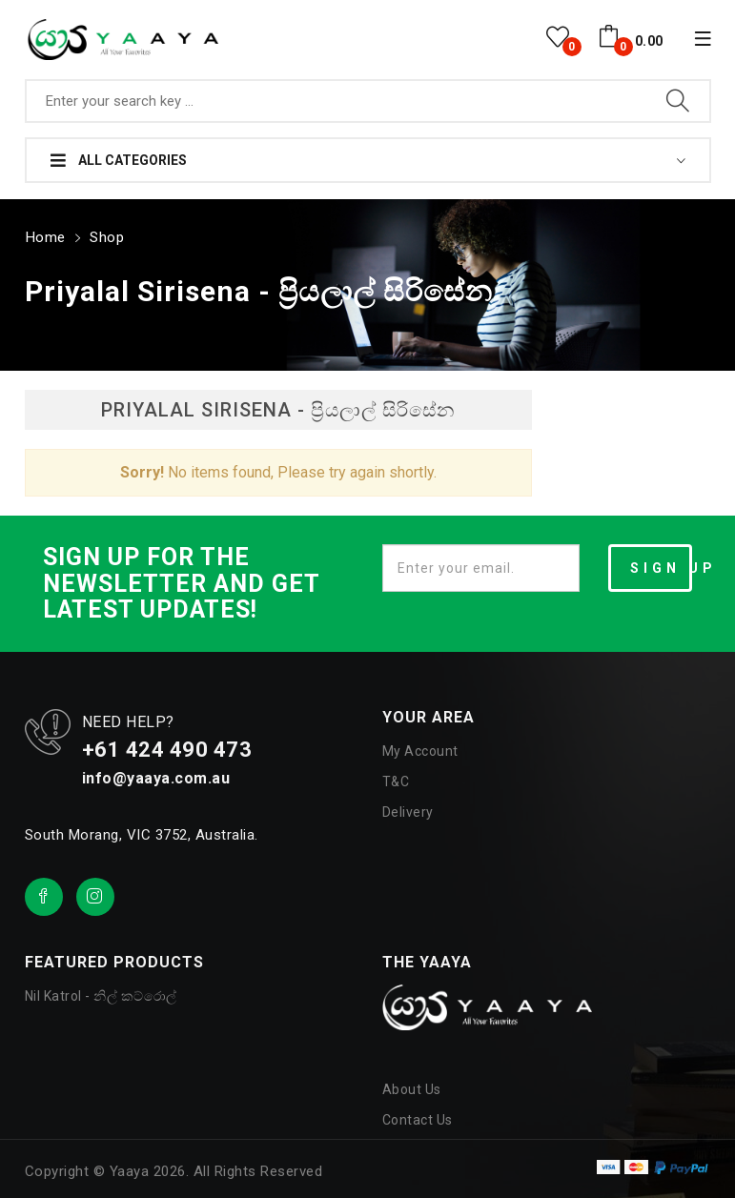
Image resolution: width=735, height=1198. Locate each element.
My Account (420, 749)
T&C (396, 779)
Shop (106, 235)
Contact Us (417, 1118)
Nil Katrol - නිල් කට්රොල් (101, 994)
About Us (411, 1087)
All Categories (119, 160)
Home (45, 235)
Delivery (408, 810)
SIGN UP (661, 566)
